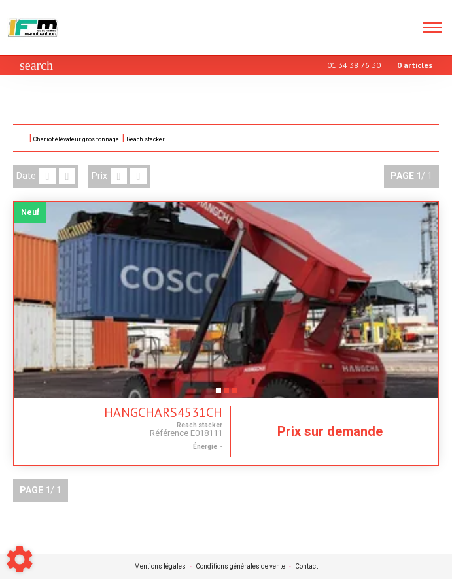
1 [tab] (218, 394)
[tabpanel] (226, 300)
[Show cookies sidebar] (20, 559)
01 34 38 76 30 (354, 65)
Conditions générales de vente (240, 566)
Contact (306, 566)
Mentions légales (160, 566)
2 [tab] (226, 394)
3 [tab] (234, 394)
